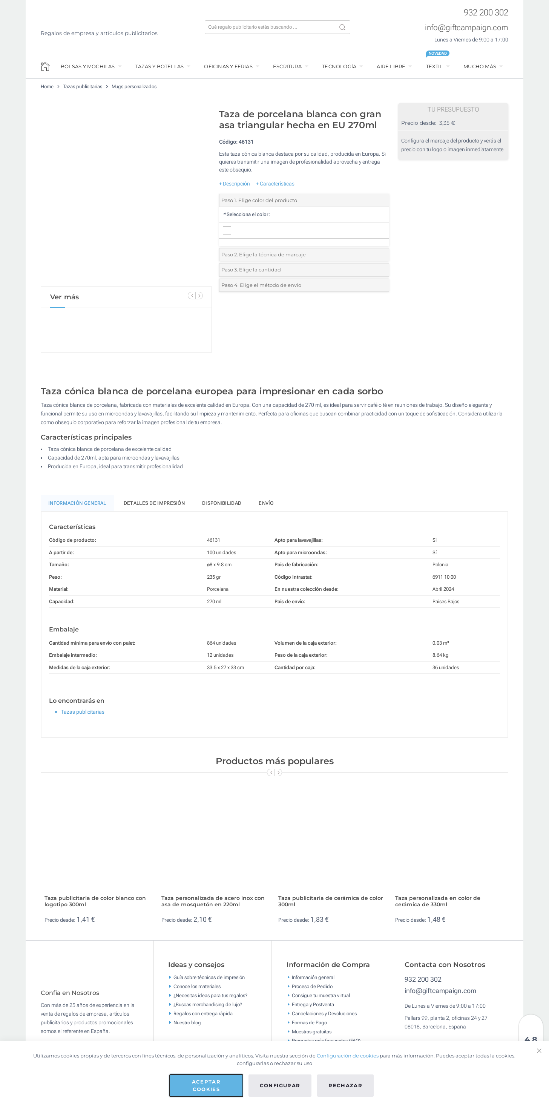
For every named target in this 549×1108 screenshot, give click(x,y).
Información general (313, 981)
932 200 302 (486, 13)
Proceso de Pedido (312, 990)
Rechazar (345, 1085)
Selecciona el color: (246, 214)
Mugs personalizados (134, 86)
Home (47, 86)
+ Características (275, 184)
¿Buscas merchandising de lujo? (207, 1008)
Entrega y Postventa (313, 1008)
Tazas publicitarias (82, 86)
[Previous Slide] (191, 295)
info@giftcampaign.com (466, 27)
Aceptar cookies (206, 1085)
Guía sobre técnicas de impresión (209, 981)
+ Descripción (234, 184)
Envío (266, 506)
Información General (77, 506)
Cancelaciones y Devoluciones (324, 1017)
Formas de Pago (309, 1026)
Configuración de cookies (348, 1056)
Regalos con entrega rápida (203, 1017)
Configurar (280, 1085)
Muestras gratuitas (311, 1035)
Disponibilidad (221, 506)
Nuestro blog (187, 1026)
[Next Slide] (199, 295)
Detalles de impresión (154, 506)
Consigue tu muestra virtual (321, 999)
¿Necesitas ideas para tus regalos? (210, 999)
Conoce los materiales (197, 990)
